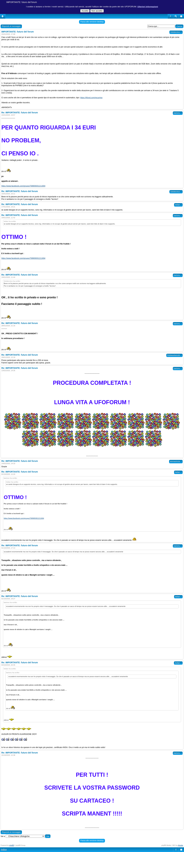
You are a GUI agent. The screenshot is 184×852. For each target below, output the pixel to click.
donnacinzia (176, 461)
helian (178, 205)
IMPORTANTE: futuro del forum (21, 2)
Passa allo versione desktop (92, 22)
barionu (178, 113)
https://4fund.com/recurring (91, 98)
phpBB (11, 845)
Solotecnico (176, 32)
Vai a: (3, 836)
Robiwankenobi (174, 355)
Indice (4, 849)
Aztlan (178, 663)
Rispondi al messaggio (11, 26)
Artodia (180, 845)
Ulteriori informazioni (147, 6)
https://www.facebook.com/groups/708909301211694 (23, 186)
